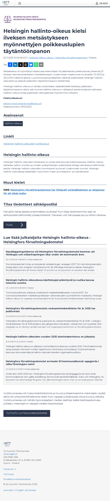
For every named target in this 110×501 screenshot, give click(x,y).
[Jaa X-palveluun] (20, 64)
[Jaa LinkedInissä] (15, 64)
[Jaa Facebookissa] (10, 64)
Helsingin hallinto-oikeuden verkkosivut (26, 143)
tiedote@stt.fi (10, 454)
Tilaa (15, 225)
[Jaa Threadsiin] (25, 64)
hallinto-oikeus (13, 123)
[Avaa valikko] (20, 3)
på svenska (30, 490)
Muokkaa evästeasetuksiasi (17, 479)
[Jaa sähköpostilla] (41, 64)
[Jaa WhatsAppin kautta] (36, 64)
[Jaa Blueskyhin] (31, 64)
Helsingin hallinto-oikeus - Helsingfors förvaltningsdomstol (58, 57)
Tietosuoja (8, 474)
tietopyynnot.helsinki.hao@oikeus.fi (22, 103)
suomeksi (8, 490)
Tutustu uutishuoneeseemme (26, 413)
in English (19, 490)
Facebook (8, 469)
